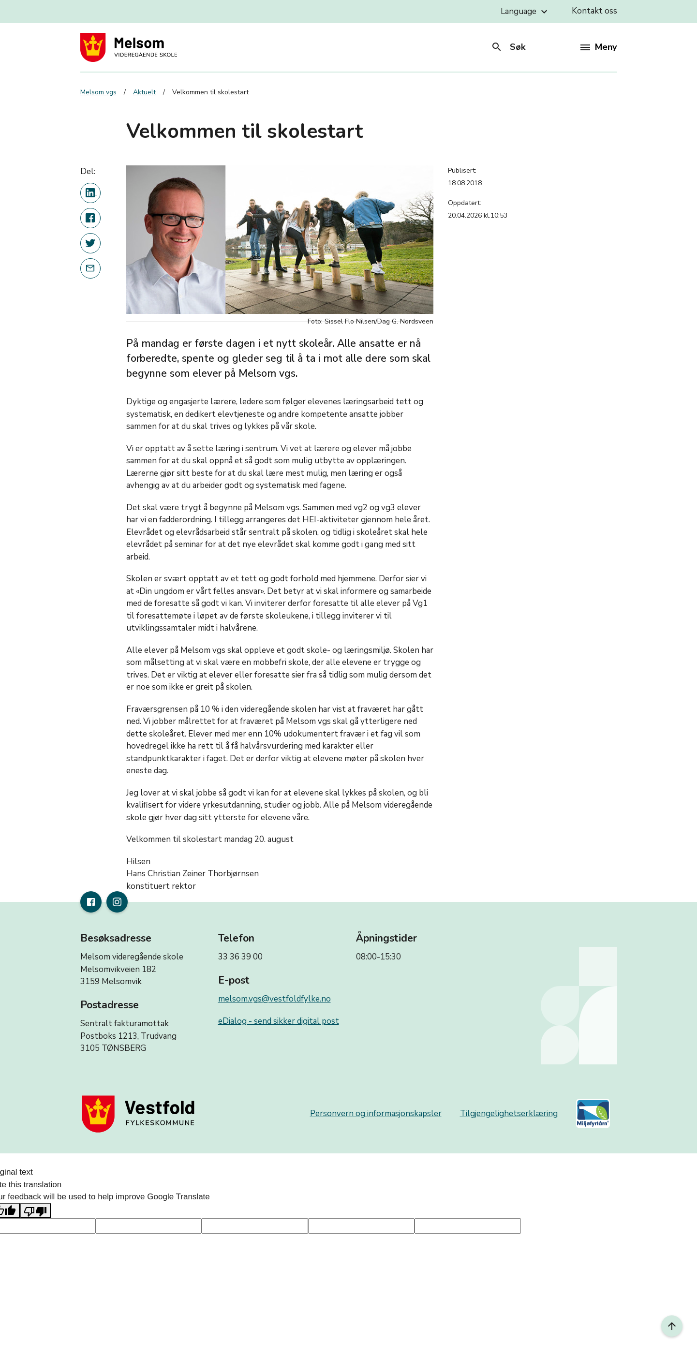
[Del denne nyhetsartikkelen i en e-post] (90, 268)
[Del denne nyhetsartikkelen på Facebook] (90, 218)
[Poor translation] (35, 1211)
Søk (508, 47)
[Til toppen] (671, 1326)
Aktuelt (144, 92)
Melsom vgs (98, 92)
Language (525, 11)
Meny (598, 47)
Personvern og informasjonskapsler (376, 1113)
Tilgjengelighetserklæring (509, 1113)
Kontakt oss (594, 10)
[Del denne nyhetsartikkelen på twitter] (90, 243)
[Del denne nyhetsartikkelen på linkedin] (90, 193)
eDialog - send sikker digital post (278, 1021)
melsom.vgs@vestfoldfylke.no (274, 998)
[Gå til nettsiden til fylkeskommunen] (140, 1114)
